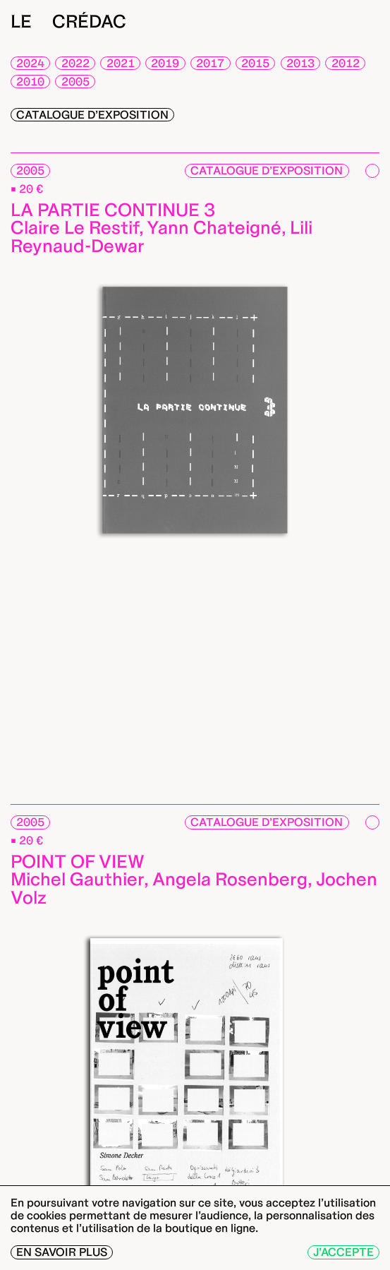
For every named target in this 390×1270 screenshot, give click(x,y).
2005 (75, 82)
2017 (210, 63)
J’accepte (343, 1252)
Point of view (78, 861)
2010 (30, 82)
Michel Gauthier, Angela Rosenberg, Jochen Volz (194, 888)
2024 (30, 63)
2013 (300, 63)
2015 (255, 63)
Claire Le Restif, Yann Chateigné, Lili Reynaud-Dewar (161, 236)
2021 (120, 63)
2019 (165, 63)
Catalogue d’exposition (92, 115)
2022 (75, 63)
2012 (345, 63)
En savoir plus (61, 1252)
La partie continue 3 (113, 210)
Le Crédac (68, 21)
